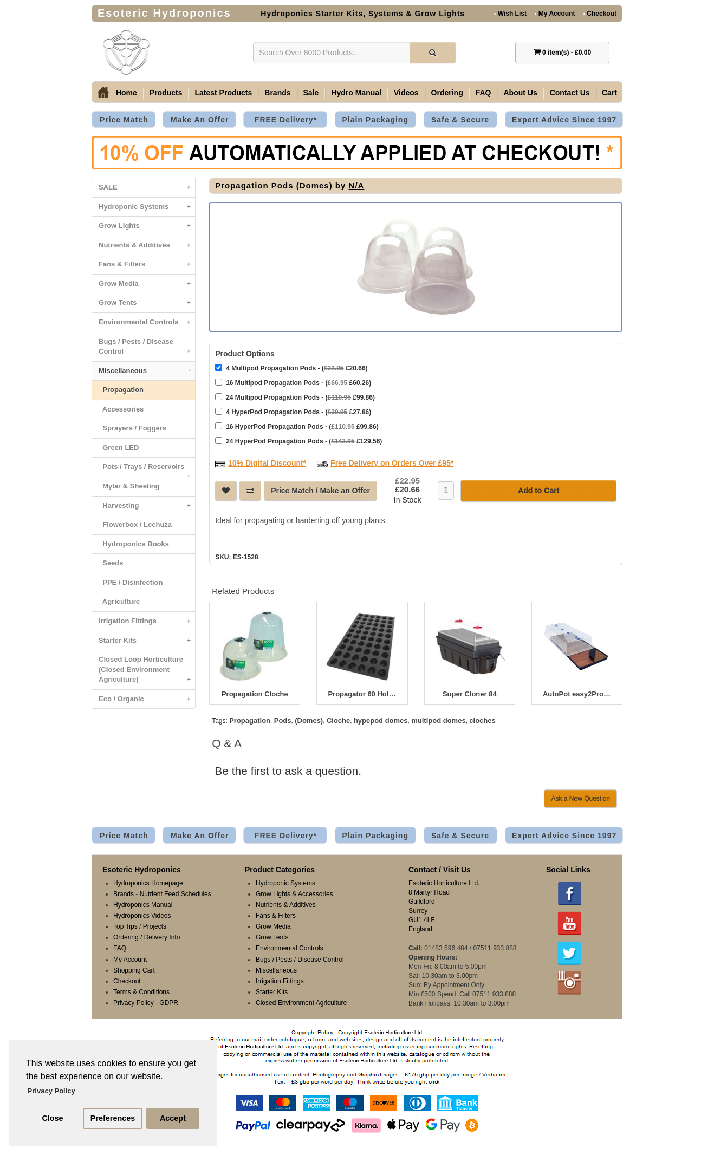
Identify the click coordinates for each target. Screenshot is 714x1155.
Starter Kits (147, 640)
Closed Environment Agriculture (301, 1002)
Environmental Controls (147, 322)
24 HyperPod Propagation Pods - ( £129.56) (298, 440)
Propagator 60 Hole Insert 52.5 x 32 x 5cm (362, 693)
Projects (154, 925)
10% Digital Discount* (267, 462)
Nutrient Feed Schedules (175, 893)
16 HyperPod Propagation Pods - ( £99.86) (296, 425)
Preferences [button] (112, 1118)
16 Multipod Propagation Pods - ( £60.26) (293, 381)
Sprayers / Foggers (132, 428)
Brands (277, 92)
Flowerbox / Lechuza (135, 524)
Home (126, 92)
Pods (282, 719)
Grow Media (147, 284)
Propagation (121, 390)
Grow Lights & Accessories (294, 893)
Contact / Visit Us (439, 868)
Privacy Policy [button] (51, 1091)
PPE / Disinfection (131, 582)
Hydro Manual (356, 92)
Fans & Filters (147, 264)
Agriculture (119, 601)
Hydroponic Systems (147, 207)
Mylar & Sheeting (129, 486)
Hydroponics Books (134, 544)
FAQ (483, 92)
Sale (311, 92)
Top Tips (125, 925)
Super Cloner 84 (470, 693)
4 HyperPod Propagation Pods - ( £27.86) (293, 411)
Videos (406, 92)
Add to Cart (538, 489)
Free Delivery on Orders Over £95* (391, 462)
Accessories (121, 409)
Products (166, 92)
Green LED (119, 447)
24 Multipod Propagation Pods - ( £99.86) (295, 396)
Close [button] (52, 1118)
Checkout (599, 13)
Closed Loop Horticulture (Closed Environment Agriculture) (147, 672)
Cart (609, 92)
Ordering (447, 92)
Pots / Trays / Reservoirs (147, 469)
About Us (520, 92)
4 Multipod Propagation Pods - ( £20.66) (291, 367)
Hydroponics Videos (142, 914)
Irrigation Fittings (147, 621)
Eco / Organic (147, 699)
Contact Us (570, 92)
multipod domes (438, 719)
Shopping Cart (134, 969)
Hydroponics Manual (142, 904)
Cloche (338, 719)
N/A (357, 185)
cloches (482, 719)
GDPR (168, 1002)
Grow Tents (147, 302)
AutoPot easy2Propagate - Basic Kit (577, 693)
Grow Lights (147, 226)
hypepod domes (381, 719)
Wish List (510, 13)
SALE (147, 187)
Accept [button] (173, 1118)
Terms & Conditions (141, 991)
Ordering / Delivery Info (146, 936)
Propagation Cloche (255, 693)
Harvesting (147, 506)
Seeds (111, 563)
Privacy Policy (133, 1002)
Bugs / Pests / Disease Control (147, 349)
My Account (555, 13)
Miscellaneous (147, 371)
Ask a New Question (580, 797)
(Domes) (309, 719)
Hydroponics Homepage (148, 882)
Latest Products (223, 92)
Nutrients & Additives (147, 245)
